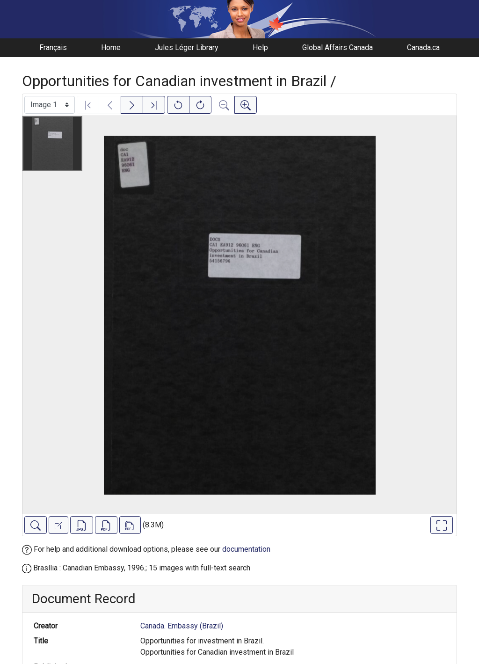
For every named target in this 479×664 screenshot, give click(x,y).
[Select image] (49, 105)
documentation (246, 549)
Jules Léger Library (186, 47)
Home (111, 47)
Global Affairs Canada (337, 47)
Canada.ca (423, 47)
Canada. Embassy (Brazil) (181, 625)
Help (260, 47)
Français (53, 47)
